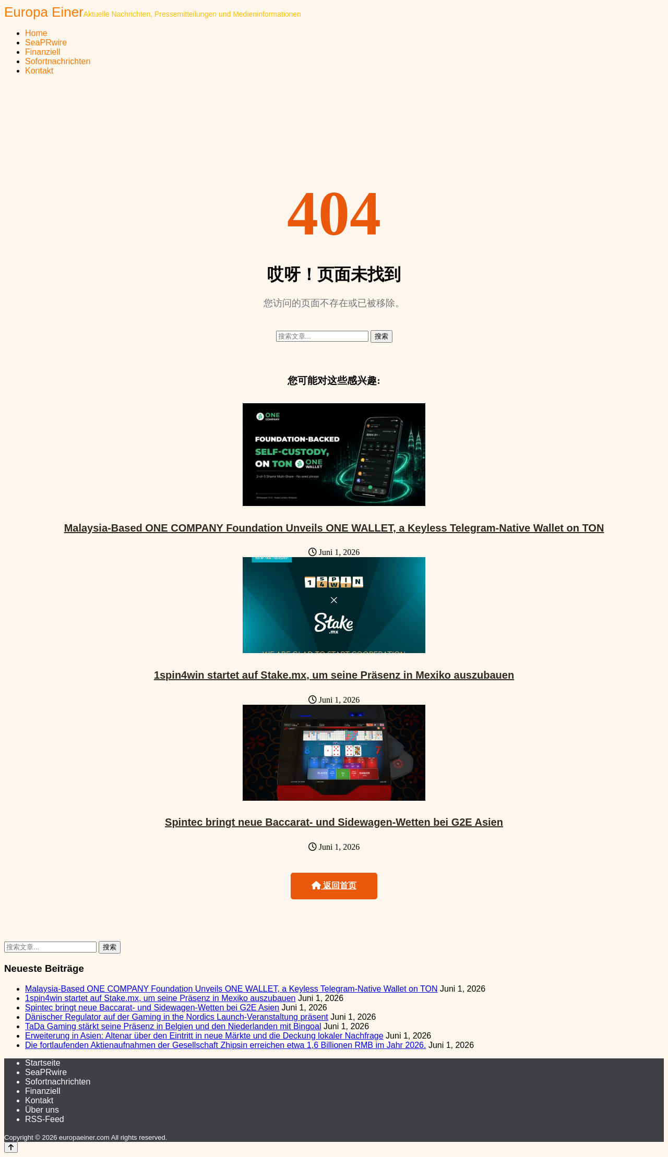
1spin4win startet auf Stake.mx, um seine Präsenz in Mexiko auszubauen (334, 675)
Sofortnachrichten (57, 61)
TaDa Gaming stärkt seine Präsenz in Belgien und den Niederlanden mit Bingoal (173, 1026)
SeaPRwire (46, 42)
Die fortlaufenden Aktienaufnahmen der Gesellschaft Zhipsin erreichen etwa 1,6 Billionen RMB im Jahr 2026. (225, 1045)
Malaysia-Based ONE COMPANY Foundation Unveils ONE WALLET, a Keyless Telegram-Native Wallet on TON (334, 528)
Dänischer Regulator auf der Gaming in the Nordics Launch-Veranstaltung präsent (176, 1017)
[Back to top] (11, 1147)
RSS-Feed (44, 1119)
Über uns (42, 1109)
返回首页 (334, 885)
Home (36, 33)
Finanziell (43, 51)
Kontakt (39, 70)
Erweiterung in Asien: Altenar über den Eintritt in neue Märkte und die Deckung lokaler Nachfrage (204, 1035)
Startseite (43, 1062)
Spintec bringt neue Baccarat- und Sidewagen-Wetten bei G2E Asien (334, 822)
